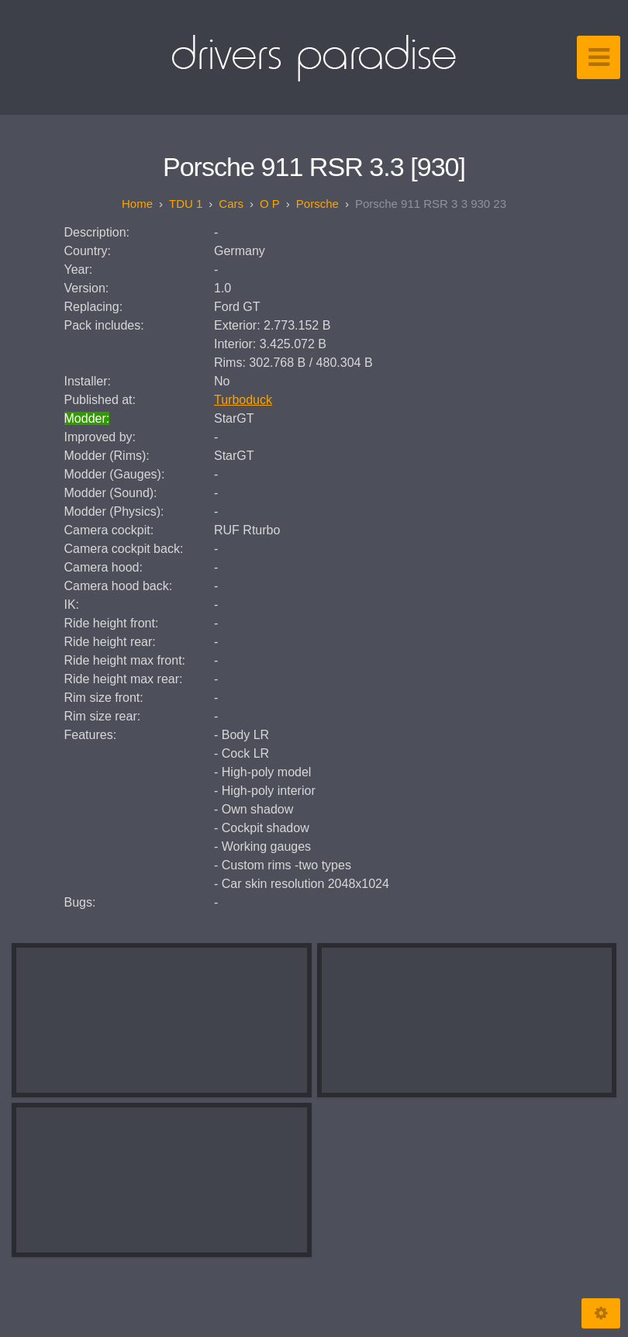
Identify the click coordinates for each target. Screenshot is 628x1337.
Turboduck (243, 399)
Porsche (317, 203)
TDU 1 (185, 203)
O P (270, 203)
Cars (231, 203)
